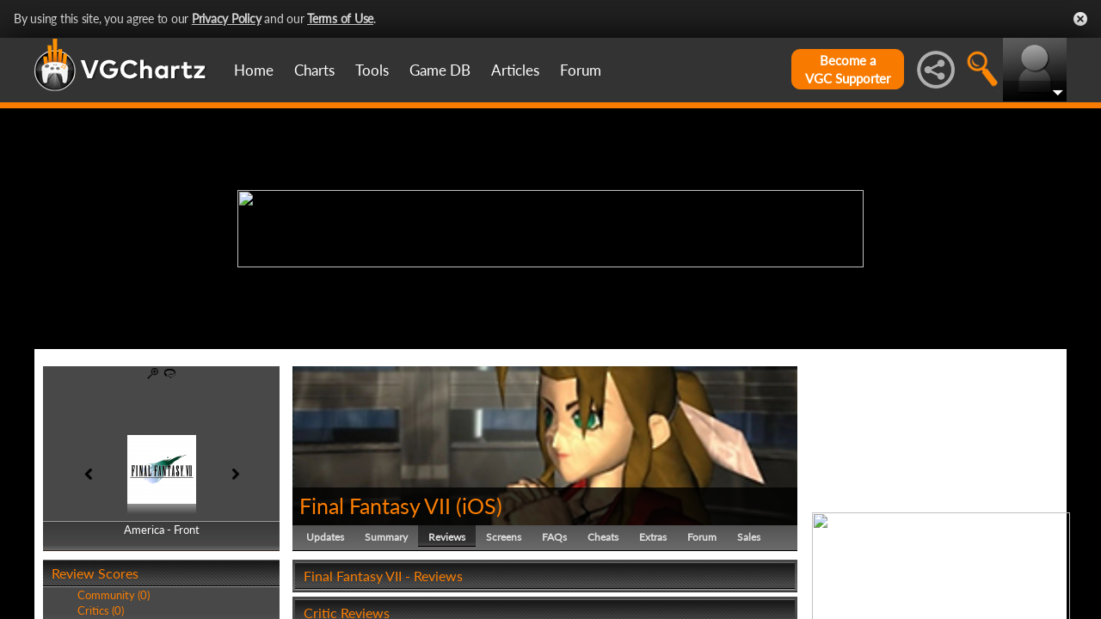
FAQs (554, 536)
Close (1080, 19)
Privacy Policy (226, 18)
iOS (479, 505)
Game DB (440, 70)
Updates (325, 536)
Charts (314, 70)
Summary (386, 536)
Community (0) (113, 595)
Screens (503, 536)
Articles (515, 70)
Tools (372, 70)
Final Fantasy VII (375, 505)
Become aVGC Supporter (847, 69)
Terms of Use (340, 18)
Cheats (602, 536)
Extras (653, 536)
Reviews (446, 536)
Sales (748, 536)
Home (254, 70)
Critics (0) (100, 610)
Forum (580, 70)
